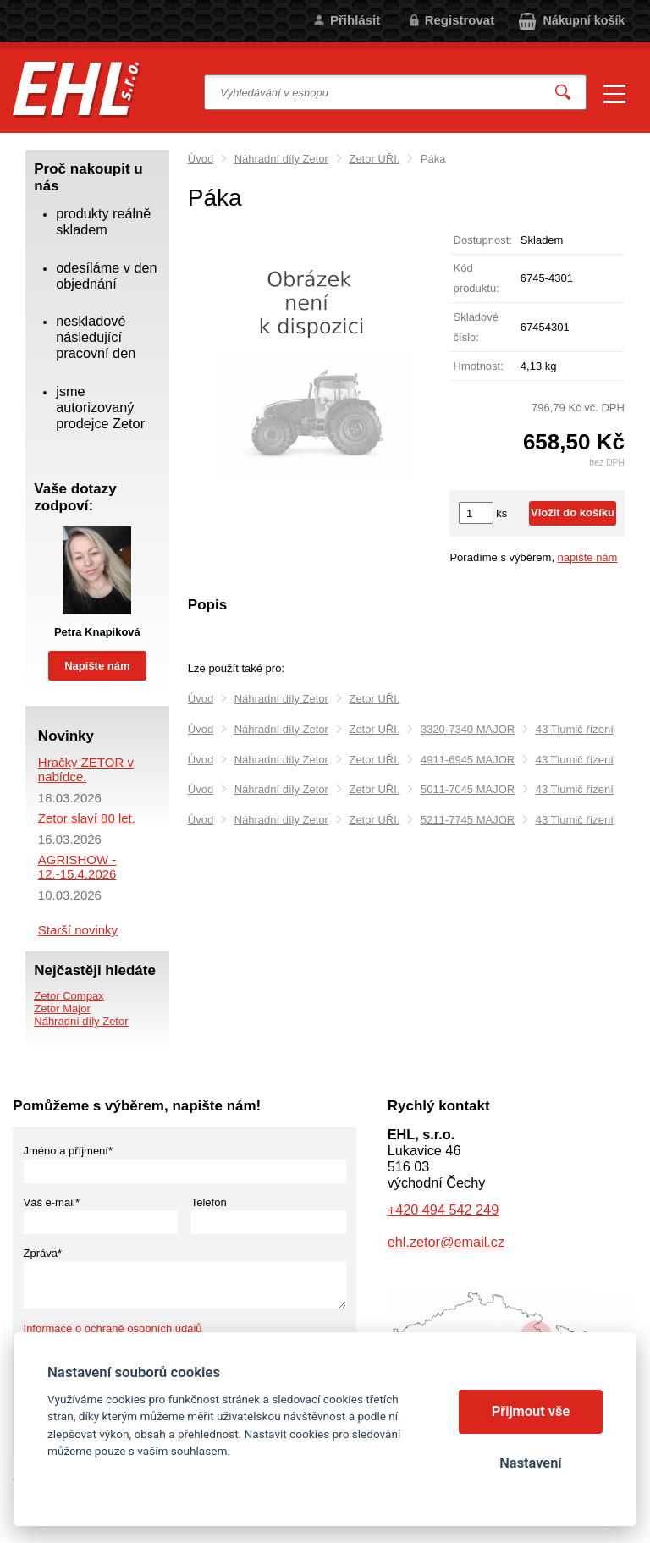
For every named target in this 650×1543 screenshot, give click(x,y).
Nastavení (530, 1463)
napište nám (588, 557)
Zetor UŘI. (374, 158)
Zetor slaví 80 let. (86, 818)
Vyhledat (563, 92)
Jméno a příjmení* (68, 1150)
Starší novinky (78, 930)
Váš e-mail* (52, 1202)
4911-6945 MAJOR (468, 759)
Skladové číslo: (476, 327)
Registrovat (460, 20)
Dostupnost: (483, 240)
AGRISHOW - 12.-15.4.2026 (77, 866)
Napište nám (96, 665)
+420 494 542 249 (443, 1209)
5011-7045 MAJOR (468, 789)
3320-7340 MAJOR (468, 729)
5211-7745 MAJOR (468, 819)
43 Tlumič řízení (575, 729)
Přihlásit (355, 20)
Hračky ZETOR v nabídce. (86, 769)
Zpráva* (43, 1253)
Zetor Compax (68, 995)
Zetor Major (62, 1008)
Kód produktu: (476, 278)
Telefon (209, 1202)
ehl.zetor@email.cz (446, 1241)
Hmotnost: (479, 366)
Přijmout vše (531, 1411)
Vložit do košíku (572, 512)
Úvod (200, 158)
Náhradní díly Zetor (281, 158)
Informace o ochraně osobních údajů (113, 1328)
